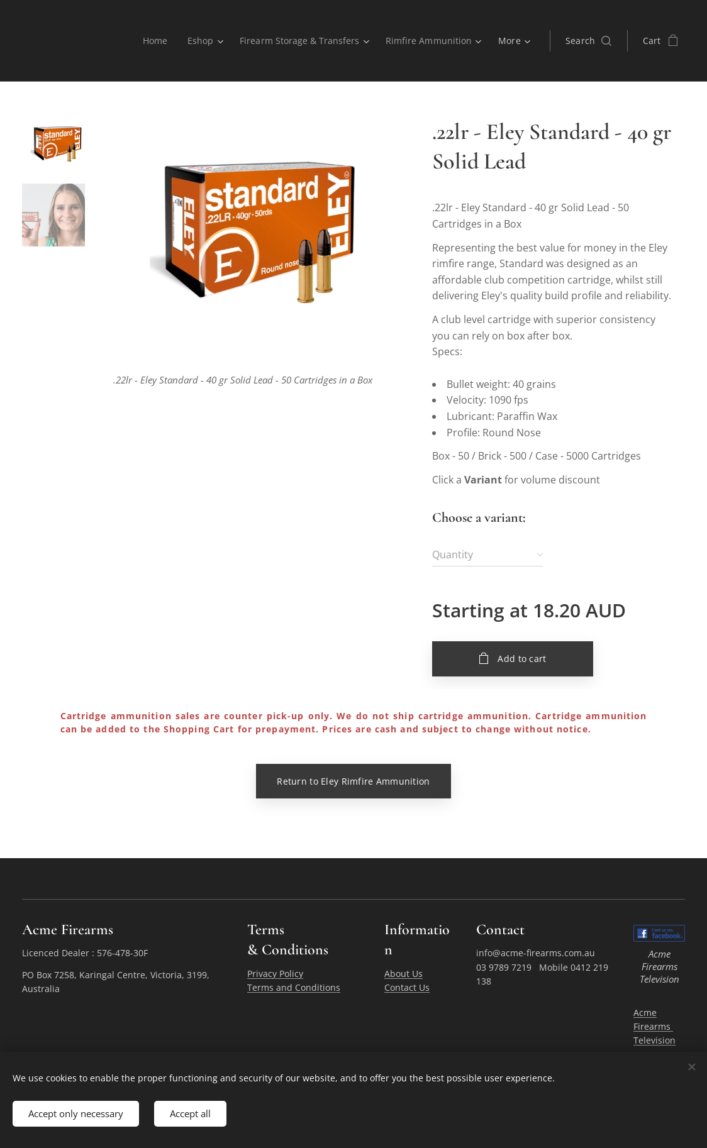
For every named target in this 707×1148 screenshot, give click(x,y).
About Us (403, 974)
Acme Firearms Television (654, 1026)
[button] (588, 41)
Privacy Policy (275, 974)
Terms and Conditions (293, 987)
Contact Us (407, 987)
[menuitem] (150, 41)
